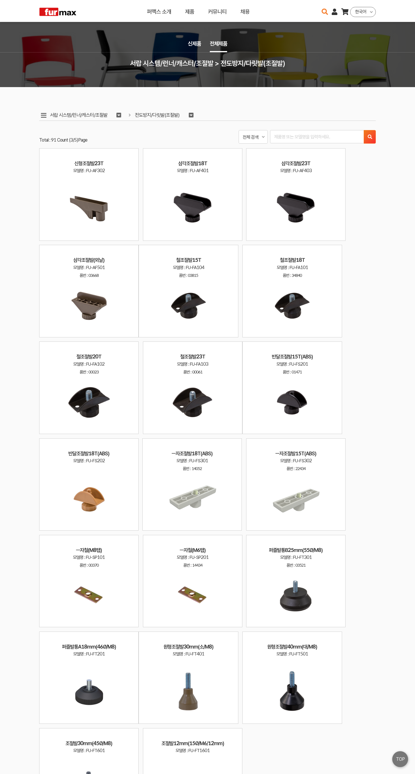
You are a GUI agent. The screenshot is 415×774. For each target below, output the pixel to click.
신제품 (194, 43)
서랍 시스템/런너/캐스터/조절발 (79, 115)
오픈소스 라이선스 (50, 767)
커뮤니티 (217, 10)
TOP (400, 759)
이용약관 (351, 747)
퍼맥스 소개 (159, 10)
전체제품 (219, 43)
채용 (245, 10)
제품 (189, 10)
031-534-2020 (305, 756)
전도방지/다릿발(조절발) (158, 115)
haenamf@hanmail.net (310, 747)
